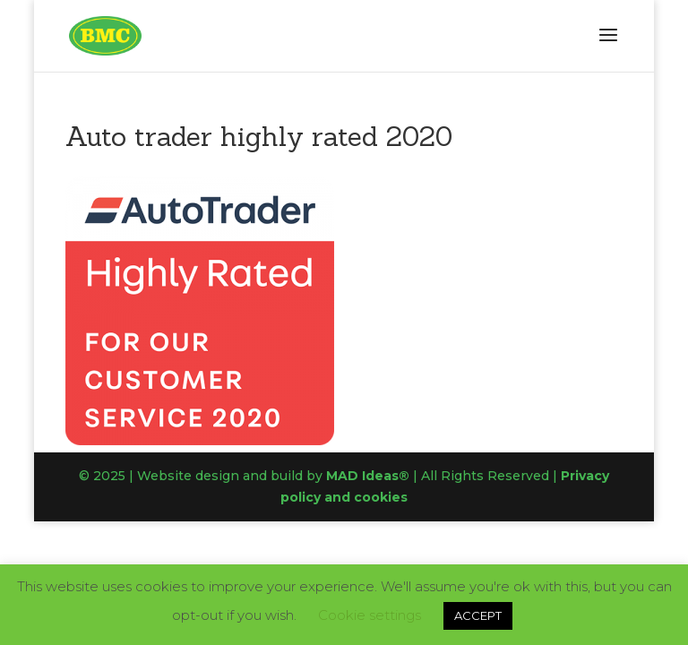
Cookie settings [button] (369, 615)
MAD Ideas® (367, 476)
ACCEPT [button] (478, 615)
